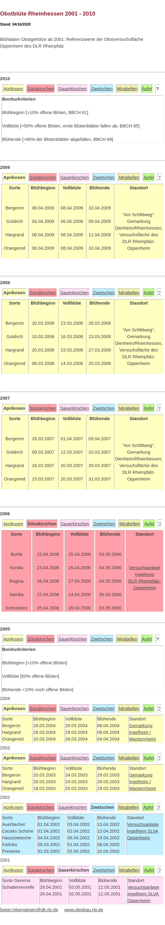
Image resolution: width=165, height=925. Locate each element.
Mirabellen (127, 88)
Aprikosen (13, 88)
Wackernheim (142, 739)
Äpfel (147, 88)
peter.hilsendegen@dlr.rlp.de (29, 909)
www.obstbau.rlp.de (83, 909)
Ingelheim (137, 831)
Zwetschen (102, 88)
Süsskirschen (40, 88)
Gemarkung (141, 725)
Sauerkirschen (72, 88)
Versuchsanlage (143, 824)
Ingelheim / (140, 732)
